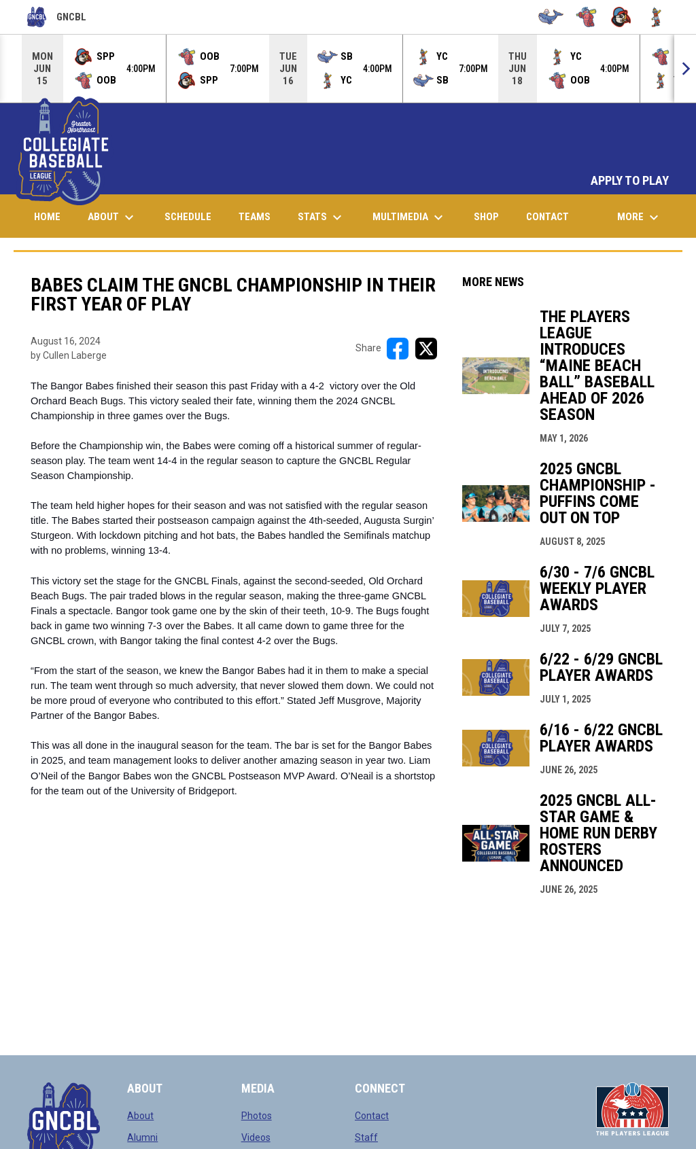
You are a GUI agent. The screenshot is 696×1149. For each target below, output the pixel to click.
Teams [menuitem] (255, 217)
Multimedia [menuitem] (409, 217)
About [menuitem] (112, 217)
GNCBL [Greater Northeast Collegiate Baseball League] (56, 17)
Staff (366, 1137)
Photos (256, 1115)
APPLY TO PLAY (630, 180)
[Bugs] (586, 17)
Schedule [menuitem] (187, 217)
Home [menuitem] (47, 217)
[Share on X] (426, 348)
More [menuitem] (639, 217)
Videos (256, 1137)
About (140, 1115)
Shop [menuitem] (491, 216)
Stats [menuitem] (321, 217)
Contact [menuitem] (547, 217)
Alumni (142, 1137)
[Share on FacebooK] (397, 348)
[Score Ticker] (348, 69)
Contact (372, 1115)
